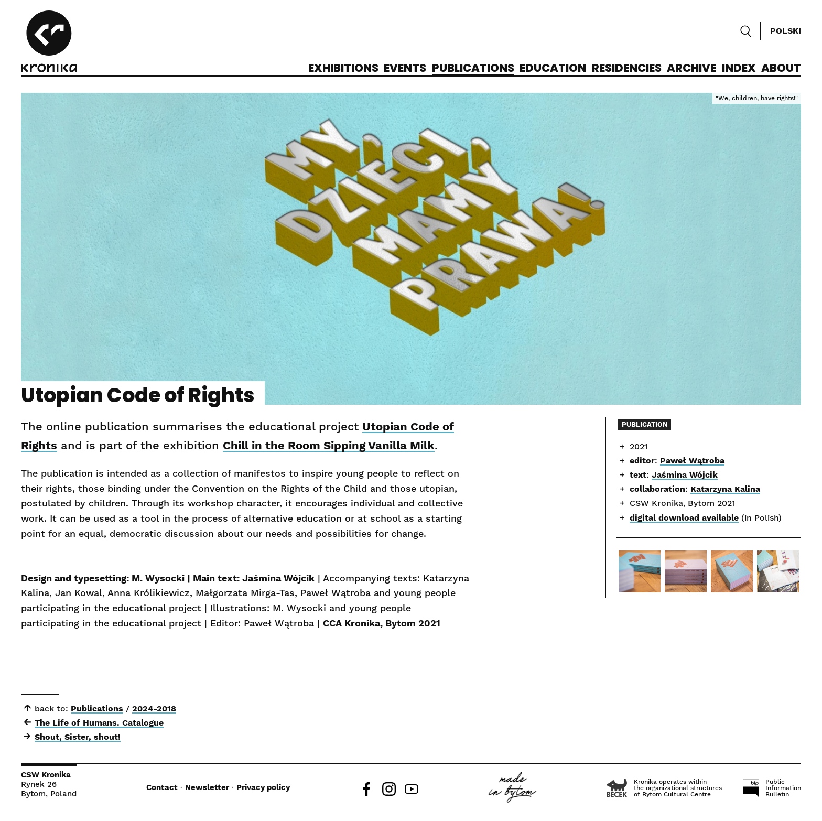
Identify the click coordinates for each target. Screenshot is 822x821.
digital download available (684, 518)
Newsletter (207, 787)
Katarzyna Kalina (725, 489)
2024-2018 (154, 709)
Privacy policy (263, 787)
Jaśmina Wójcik (685, 475)
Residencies (627, 68)
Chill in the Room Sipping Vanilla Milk (329, 445)
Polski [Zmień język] (785, 31)
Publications (473, 68)
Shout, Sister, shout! (78, 737)
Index (739, 68)
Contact (162, 787)
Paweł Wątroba (692, 461)
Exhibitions (343, 68)
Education (553, 68)
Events (405, 68)
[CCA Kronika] (49, 42)
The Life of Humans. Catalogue (99, 723)
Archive (691, 68)
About (781, 68)
